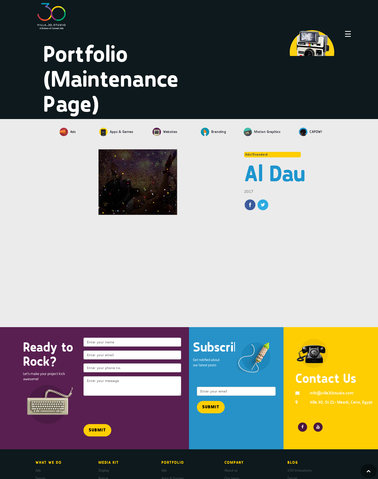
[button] (97, 430)
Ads (38, 470)
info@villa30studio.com (332, 393)
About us (231, 470)
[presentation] (114, 407)
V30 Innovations (299, 470)
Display (103, 470)
